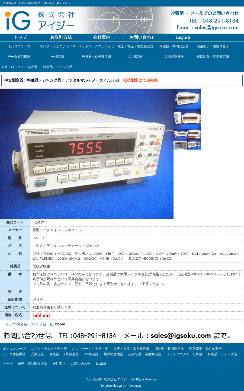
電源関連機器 (174, 57)
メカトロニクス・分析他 (19, 67)
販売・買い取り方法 (32, 364)
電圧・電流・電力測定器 (135, 46)
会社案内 (101, 37)
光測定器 (57, 57)
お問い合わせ (142, 37)
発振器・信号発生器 (96, 57)
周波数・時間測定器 (174, 46)
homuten (135, 385)
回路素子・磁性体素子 (213, 46)
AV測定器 (135, 57)
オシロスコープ (19, 46)
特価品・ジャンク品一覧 (35, 324)
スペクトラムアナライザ (58, 46)
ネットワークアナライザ (96, 46)
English (183, 37)
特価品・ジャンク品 (57, 67)
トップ (20, 37)
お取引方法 (61, 37)
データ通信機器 (19, 57)
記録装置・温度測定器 (213, 57)
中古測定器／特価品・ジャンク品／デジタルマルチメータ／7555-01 (62, 80)
